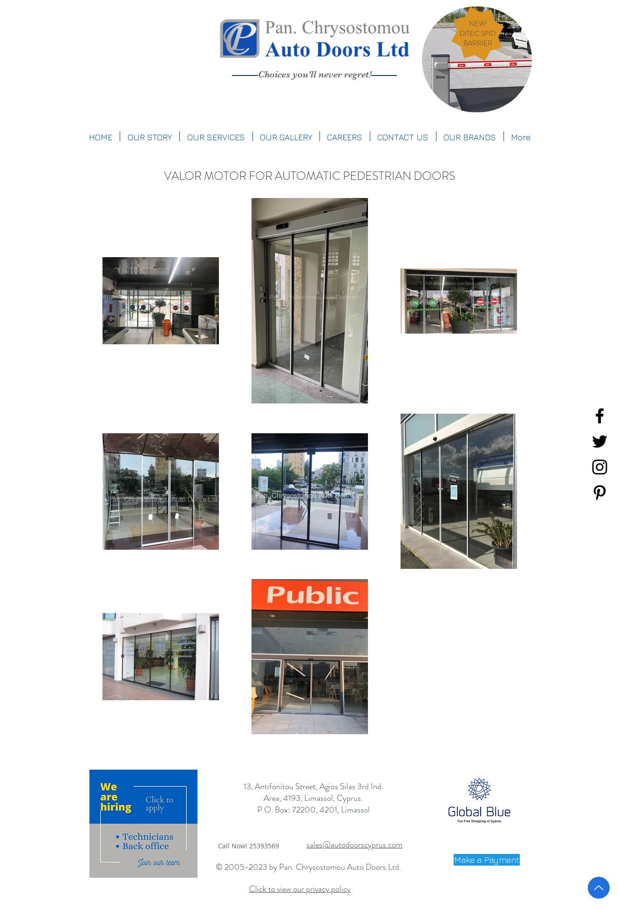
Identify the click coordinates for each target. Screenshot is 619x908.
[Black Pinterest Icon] (600, 493)
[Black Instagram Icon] (600, 467)
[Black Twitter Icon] (600, 441)
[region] (477, 59)
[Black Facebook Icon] (600, 416)
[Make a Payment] (487, 860)
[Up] (599, 888)
